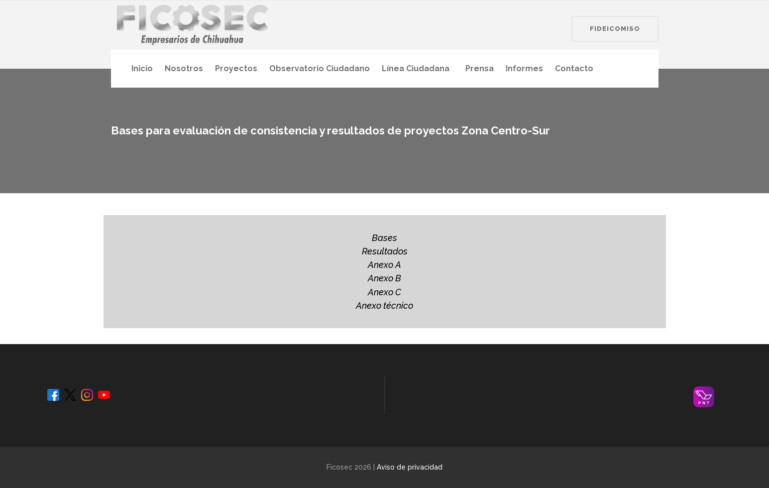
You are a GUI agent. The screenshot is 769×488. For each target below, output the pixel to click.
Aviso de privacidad (409, 467)
